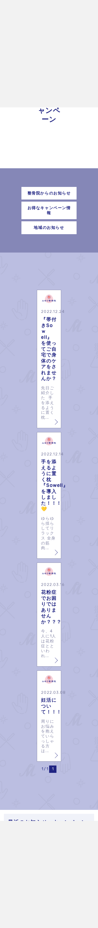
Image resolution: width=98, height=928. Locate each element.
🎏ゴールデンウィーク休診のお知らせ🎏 (52, 838)
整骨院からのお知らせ (49, 193)
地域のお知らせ (49, 227)
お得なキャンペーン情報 (49, 210)
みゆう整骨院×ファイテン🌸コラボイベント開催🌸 (52, 856)
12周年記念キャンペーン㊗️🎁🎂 (52, 886)
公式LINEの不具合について (52, 900)
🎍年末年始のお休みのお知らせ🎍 (52, 873)
